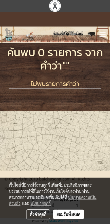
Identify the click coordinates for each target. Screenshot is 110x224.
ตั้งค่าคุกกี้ (38, 214)
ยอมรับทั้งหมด (68, 214)
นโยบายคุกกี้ (41, 203)
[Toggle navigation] (102, 34)
